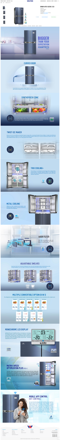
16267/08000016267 (54, 430)
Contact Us (13, 430)
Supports (37, 25)
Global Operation (4, 433)
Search (3, 2)
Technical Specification (24, 25)
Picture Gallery (29, 25)
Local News (32, 430)
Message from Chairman (5, 432)
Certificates (4, 434)
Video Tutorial (33, 25)
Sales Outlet (13, 431)
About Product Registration (15, 434)
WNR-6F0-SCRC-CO (8, 2)
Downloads (40, 25)
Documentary (41, 432)
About (3, 431)
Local (21, 431)
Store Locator (13, 432)
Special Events (41, 431)
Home (3, 430)
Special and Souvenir (23, 432)
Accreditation (4, 435)
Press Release (32, 432)
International (22, 430)
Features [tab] (20, 25)
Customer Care (13, 433)
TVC (40, 430)
